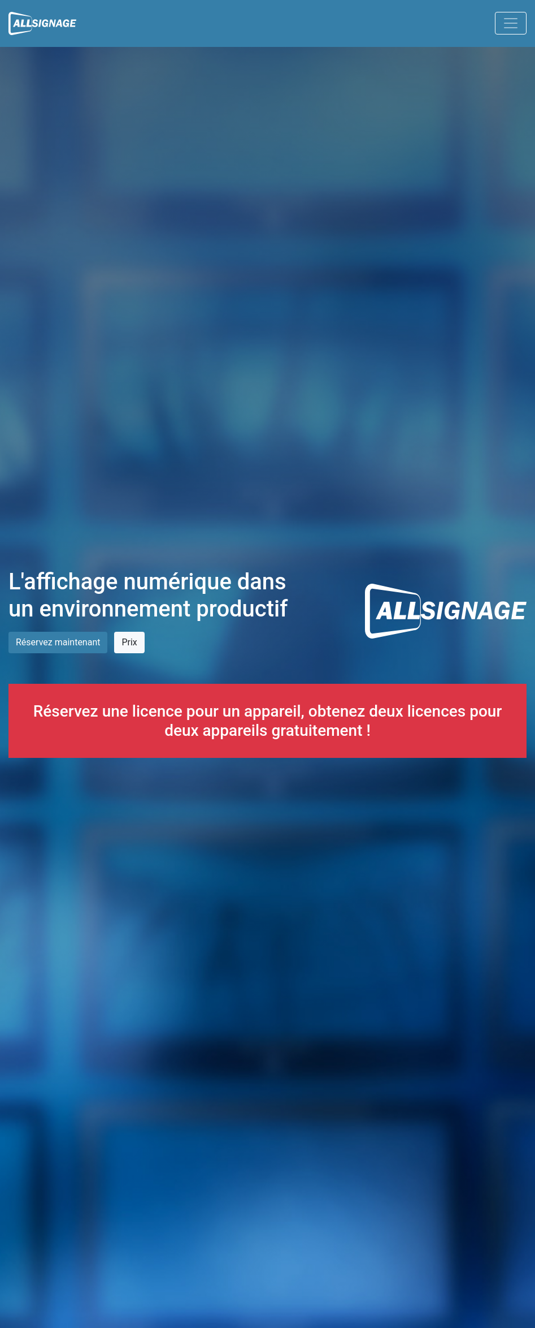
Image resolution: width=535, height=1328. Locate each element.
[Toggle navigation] (511, 23)
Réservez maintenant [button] (58, 642)
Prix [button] (129, 642)
